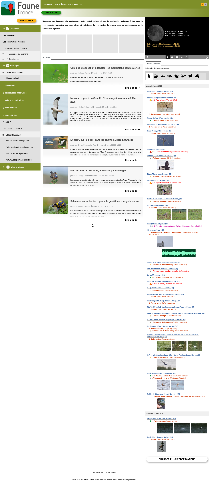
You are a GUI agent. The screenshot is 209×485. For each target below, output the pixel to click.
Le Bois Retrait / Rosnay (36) (158, 180)
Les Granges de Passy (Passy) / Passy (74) (163, 301)
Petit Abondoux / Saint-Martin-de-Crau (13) (163, 124)
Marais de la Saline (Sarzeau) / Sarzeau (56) (163, 262)
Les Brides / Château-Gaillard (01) (160, 91)
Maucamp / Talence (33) (156, 149)
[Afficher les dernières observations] (157, 68)
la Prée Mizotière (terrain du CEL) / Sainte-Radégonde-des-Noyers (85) (173, 355)
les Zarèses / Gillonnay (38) (157, 205)
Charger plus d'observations (177, 459)
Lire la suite (132, 88)
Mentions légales (98, 472)
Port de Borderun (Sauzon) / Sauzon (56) (162, 269)
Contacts (107, 472)
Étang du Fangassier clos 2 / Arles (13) (161, 98)
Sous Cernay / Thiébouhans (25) (159, 131)
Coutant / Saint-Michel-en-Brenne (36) (161, 156)
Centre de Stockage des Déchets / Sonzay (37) (164, 199)
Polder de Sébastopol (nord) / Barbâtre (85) (163, 394)
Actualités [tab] (46, 57)
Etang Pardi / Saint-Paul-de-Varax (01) (161, 419)
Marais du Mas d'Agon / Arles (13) (160, 118)
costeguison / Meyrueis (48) (157, 224)
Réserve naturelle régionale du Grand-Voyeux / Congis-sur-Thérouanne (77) (175, 313)
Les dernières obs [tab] (153, 63)
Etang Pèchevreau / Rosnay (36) (159, 174)
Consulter (51, 12)
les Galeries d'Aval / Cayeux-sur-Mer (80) (162, 326)
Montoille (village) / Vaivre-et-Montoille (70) (163, 281)
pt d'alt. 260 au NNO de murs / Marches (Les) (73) (165, 294)
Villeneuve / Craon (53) (155, 230)
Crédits (113, 472)
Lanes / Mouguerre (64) (156, 275)
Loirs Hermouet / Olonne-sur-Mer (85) (161, 373)
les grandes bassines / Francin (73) (160, 288)
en (205, 4)
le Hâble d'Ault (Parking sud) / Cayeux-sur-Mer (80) (166, 320)
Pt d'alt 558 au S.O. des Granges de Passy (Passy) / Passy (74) (170, 307)
